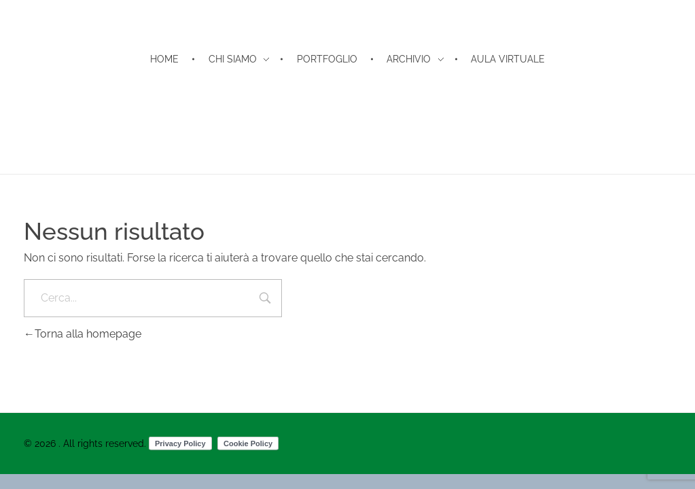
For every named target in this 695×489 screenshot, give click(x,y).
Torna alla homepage (82, 333)
